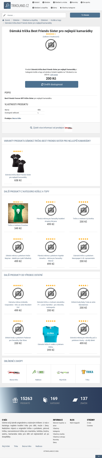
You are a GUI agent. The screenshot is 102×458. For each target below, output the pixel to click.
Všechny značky (59, 434)
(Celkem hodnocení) (51, 37)
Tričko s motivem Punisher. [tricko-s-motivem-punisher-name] (18, 225)
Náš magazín (75, 423)
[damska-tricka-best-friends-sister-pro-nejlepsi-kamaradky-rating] (18, 151)
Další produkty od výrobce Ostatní (23, 275)
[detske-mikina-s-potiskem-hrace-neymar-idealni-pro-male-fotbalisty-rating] (18, 239)
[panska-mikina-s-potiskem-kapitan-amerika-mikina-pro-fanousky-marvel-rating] (51, 239)
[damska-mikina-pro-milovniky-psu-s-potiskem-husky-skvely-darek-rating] (83, 321)
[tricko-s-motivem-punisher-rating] (18, 202)
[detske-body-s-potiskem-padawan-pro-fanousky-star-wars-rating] (18, 321)
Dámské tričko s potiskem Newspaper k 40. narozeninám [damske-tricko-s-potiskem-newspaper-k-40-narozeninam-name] (83, 257)
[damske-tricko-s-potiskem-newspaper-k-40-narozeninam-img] (83, 247)
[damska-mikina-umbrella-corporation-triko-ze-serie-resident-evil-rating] (18, 285)
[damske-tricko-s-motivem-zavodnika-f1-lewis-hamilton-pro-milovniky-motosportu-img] (51, 293)
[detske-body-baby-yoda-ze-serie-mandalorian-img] (83, 293)
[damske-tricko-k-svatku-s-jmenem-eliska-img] (51, 332)
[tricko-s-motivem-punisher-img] (18, 213)
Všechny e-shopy (59, 437)
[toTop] (98, 456)
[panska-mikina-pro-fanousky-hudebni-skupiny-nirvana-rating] (51, 202)
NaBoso (39, 446)
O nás (89, 423)
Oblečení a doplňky (40, 8)
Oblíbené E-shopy (13, 361)
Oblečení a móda (60, 2)
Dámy (54, 8)
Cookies (90, 426)
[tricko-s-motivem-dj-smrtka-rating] (83, 202)
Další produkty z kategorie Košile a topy (26, 191)
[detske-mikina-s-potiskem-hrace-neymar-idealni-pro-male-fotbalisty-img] (18, 247)
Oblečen (47, 2)
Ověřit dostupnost (52, 84)
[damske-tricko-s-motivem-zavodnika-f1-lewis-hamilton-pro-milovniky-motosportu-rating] (51, 285)
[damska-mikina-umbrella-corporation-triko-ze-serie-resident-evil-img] (18, 293)
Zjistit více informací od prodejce (51, 128)
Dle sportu (85, 2)
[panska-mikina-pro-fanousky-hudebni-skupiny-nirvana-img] (51, 210)
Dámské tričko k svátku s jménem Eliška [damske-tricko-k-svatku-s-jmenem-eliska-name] (50, 345)
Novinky (74, 2)
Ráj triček (6, 446)
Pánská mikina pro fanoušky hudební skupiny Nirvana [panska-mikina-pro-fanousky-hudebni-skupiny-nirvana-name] (51, 220)
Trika (16, 446)
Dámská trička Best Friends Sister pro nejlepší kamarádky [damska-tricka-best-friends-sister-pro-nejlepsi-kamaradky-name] (18, 176)
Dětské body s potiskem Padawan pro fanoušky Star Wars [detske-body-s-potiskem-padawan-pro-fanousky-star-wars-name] (18, 339)
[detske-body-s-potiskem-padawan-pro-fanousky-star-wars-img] (18, 329)
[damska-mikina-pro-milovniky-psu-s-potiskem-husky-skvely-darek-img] (83, 329)
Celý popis (54, 75)
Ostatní (36, 2)
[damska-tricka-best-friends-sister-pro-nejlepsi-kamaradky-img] (18, 163)
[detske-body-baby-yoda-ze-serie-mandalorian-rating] (83, 285)
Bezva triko (16, 118)
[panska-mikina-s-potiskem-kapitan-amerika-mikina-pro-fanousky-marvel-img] (51, 247)
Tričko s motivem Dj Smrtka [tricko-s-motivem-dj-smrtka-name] (83, 219)
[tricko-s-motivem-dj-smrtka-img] (83, 210)
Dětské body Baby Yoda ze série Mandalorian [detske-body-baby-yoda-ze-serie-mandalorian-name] (83, 303)
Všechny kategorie (68, 8)
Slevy (55, 442)
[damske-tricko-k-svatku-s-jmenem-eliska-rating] (51, 321)
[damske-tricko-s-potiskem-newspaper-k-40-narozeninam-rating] (83, 239)
